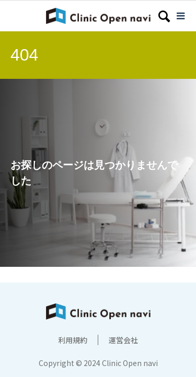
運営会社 (123, 340)
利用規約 (72, 340)
